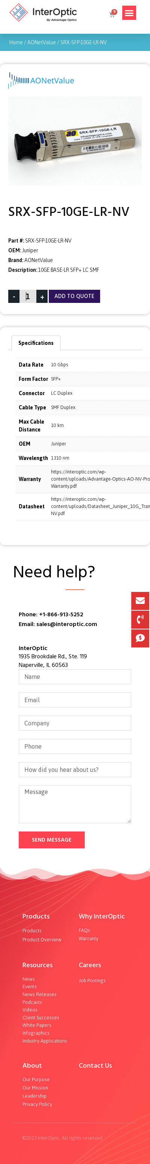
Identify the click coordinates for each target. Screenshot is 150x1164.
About (32, 1065)
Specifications (36, 343)
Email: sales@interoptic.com (58, 624)
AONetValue (41, 42)
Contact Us (95, 1065)
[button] (129, 13)
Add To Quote (74, 296)
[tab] (36, 343)
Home (16, 42)
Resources (37, 965)
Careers (90, 965)
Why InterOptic (102, 916)
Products (36, 916)
